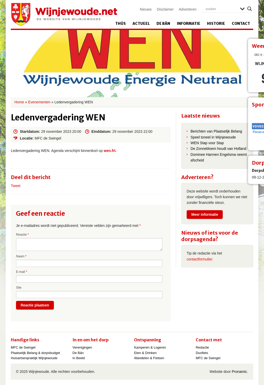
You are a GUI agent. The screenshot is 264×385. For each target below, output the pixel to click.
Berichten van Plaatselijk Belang (216, 131)
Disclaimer (165, 9)
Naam (21, 256)
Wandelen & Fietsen (149, 358)
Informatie (188, 23)
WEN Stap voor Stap (207, 143)
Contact (241, 23)
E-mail (21, 272)
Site (18, 287)
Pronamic (239, 371)
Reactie (22, 234)
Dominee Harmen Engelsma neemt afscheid (219, 157)
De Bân (163, 23)
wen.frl (109, 151)
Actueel (141, 23)
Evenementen (39, 102)
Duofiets (202, 353)
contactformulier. (200, 259)
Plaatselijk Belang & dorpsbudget (35, 353)
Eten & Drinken (145, 353)
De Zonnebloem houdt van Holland (218, 149)
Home (19, 102)
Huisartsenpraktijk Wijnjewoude (34, 358)
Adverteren (187, 9)
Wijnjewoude (64, 14)
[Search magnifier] (249, 8)
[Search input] (221, 8)
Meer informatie (204, 214)
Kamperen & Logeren (150, 347)
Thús (120, 23)
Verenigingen (82, 347)
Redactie (202, 347)
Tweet (15, 186)
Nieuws (146, 9)
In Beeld (78, 358)
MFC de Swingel (23, 347)
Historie (216, 23)
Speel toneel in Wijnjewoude (213, 137)
